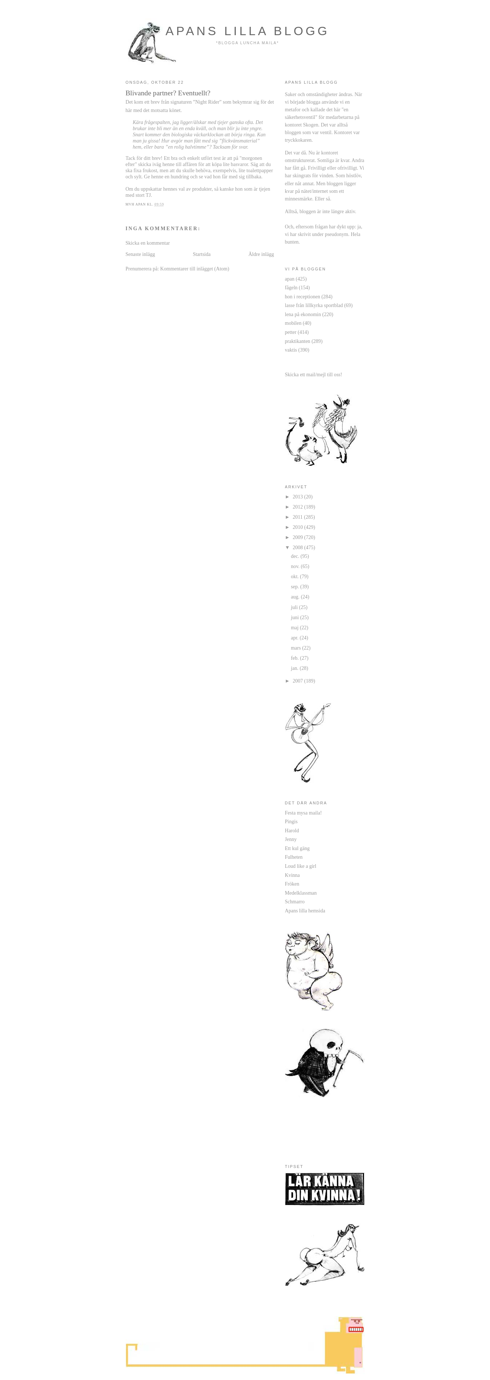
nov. (296, 566)
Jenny (291, 839)
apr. (295, 638)
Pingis (291, 821)
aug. (296, 597)
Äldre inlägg (261, 254)
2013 (298, 497)
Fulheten (294, 857)
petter (291, 332)
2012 (298, 507)
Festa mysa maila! (303, 813)
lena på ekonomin (303, 314)
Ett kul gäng (297, 848)
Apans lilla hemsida (305, 910)
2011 (298, 517)
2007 (298, 681)
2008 (298, 547)
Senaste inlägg (140, 254)
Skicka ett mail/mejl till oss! (313, 374)
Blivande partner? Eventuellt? (168, 93)
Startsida (201, 254)
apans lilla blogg (248, 31)
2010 (298, 527)
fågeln (291, 287)
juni (295, 617)
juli (295, 607)
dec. (296, 556)
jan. (295, 668)
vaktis (291, 350)
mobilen (293, 323)
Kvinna (292, 875)
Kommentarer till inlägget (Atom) (194, 269)
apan (290, 279)
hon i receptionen (302, 296)
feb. (295, 658)
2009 (298, 537)
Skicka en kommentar (148, 243)
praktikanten (297, 341)
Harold (292, 830)
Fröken (292, 884)
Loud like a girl (301, 866)
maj (295, 627)
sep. (295, 586)
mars (296, 648)
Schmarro (295, 901)
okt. (295, 576)
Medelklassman (301, 893)
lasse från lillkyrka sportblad (314, 305)
